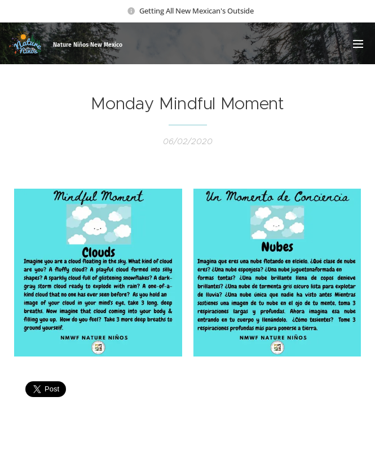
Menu (358, 43)
